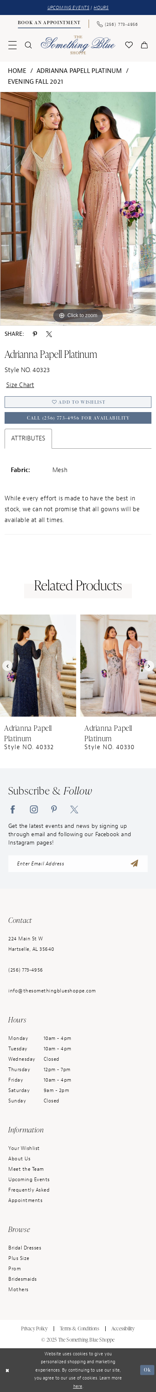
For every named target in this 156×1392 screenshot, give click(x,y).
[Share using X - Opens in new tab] (49, 334)
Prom (14, 1268)
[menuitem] (49, 23)
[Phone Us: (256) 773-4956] (117, 23)
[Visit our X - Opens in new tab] (74, 809)
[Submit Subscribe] (134, 863)
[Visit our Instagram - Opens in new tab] (34, 809)
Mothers (18, 1289)
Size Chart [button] (20, 385)
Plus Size (19, 1258)
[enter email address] (78, 863)
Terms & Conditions (79, 1328)
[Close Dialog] (7, 1370)
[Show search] (28, 45)
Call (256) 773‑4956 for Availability (78, 418)
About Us (19, 1158)
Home (17, 71)
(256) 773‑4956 (25, 970)
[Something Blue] (78, 44)
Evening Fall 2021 (35, 82)
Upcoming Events (29, 1179)
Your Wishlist (24, 1148)
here (77, 1386)
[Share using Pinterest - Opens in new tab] (34, 334)
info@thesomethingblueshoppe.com (52, 990)
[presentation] (38, 666)
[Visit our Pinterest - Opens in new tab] (54, 809)
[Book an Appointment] (49, 23)
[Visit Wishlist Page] (129, 45)
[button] (12, 45)
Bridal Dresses (24, 1248)
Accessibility (123, 1328)
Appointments (25, 1200)
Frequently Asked (29, 1190)
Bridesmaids (22, 1279)
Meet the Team (26, 1169)
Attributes (28, 438)
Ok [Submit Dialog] (147, 1370)
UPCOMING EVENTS (68, 7)
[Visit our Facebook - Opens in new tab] (12, 809)
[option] (78, 208)
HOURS (101, 7)
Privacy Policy (34, 1328)
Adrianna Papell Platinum (79, 71)
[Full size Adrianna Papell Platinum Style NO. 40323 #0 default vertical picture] (78, 208)
